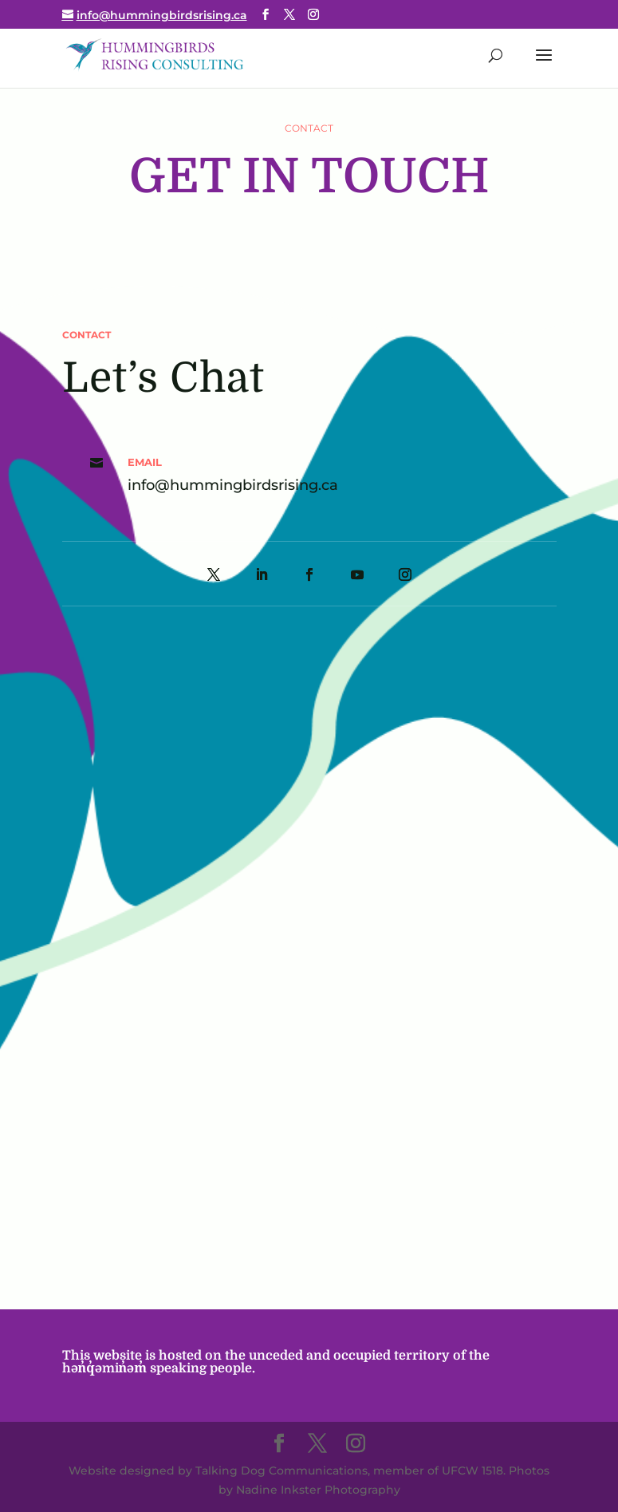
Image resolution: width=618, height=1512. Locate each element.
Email (145, 462)
